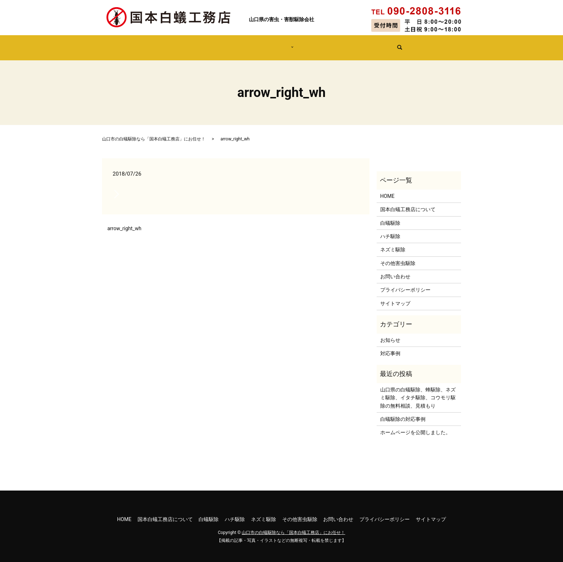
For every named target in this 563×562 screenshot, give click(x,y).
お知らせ (390, 333)
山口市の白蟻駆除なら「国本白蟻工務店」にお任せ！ (153, 132)
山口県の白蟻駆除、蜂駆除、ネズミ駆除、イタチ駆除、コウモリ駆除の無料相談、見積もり (418, 391)
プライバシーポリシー (405, 283)
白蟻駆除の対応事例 (402, 412)
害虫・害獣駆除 (269, 44)
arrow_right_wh (124, 221)
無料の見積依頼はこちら (372, 44)
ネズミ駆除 (392, 243)
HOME (149, 44)
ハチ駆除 (390, 229)
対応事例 (314, 44)
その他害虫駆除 (397, 256)
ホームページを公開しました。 (415, 425)
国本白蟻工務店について (204, 44)
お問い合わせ (395, 270)
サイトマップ (395, 296)
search (415, 44)
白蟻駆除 (390, 216)
